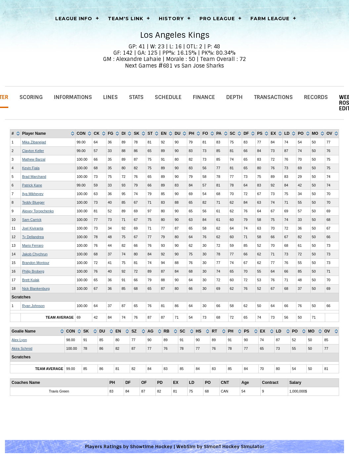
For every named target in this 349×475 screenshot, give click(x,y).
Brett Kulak (30, 280)
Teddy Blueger (33, 202)
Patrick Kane (32, 185)
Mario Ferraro (33, 245)
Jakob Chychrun (35, 254)
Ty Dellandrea (33, 237)
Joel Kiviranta (32, 228)
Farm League (269, 19)
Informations (73, 97)
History (171, 19)
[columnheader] (15, 134)
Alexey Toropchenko (38, 211)
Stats (136, 97)
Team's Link (125, 19)
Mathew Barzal (33, 159)
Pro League (217, 19)
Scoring (31, 97)
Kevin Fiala (31, 168)
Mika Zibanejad (34, 142)
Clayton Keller (33, 151)
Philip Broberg (33, 271)
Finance (204, 97)
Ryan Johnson (33, 306)
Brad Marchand (34, 177)
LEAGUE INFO (73, 19)
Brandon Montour (35, 263)
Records (316, 97)
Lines (110, 97)
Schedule (168, 97)
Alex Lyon (19, 340)
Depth (234, 97)
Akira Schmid (22, 348)
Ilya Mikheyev (33, 194)
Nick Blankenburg (36, 288)
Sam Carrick (32, 220)
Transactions (273, 97)
